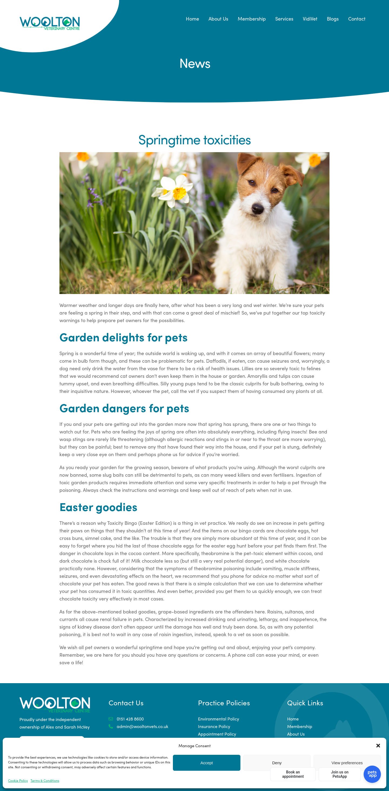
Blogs (333, 18)
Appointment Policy (217, 734)
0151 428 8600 (126, 719)
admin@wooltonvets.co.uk (138, 726)
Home (192, 18)
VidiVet (310, 18)
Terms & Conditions (45, 780)
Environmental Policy (218, 719)
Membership (252, 18)
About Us (218, 18)
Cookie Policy (18, 780)
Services (284, 18)
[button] (378, 745)
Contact (356, 18)
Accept (206, 762)
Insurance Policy (214, 726)
